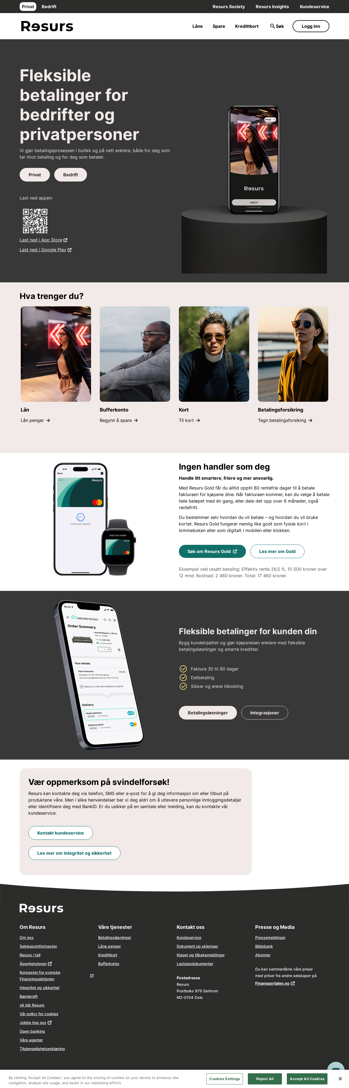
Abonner (262, 955)
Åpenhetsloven (33, 963)
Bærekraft (29, 996)
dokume (199, 963)
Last (181, 963)
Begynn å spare (119, 420)
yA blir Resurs (32, 1005)
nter (209, 963)
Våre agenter (31, 1040)
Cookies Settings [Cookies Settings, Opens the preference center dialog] (224, 1082)
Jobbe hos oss (33, 1022)
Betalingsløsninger (114, 937)
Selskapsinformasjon (38, 946)
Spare (219, 26)
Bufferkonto (108, 963)
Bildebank (264, 946)
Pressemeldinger (270, 937)
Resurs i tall (30, 955)
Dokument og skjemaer (197, 946)
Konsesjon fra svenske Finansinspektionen (40, 975)
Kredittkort (246, 26)
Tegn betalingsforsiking (285, 420)
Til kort (189, 420)
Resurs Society (229, 6)
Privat (28, 6)
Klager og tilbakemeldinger (201, 955)
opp (188, 963)
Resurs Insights (272, 6)
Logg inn (311, 26)
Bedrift (49, 6)
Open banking (32, 1031)
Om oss (27, 937)
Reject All (265, 1082)
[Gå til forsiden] (47, 26)
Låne (197, 26)
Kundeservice (314, 6)
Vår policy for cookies (39, 1013)
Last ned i (44, 239)
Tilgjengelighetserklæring (42, 1048)
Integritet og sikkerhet (39, 987)
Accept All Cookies (307, 1082)
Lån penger (35, 420)
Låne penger (109, 946)
